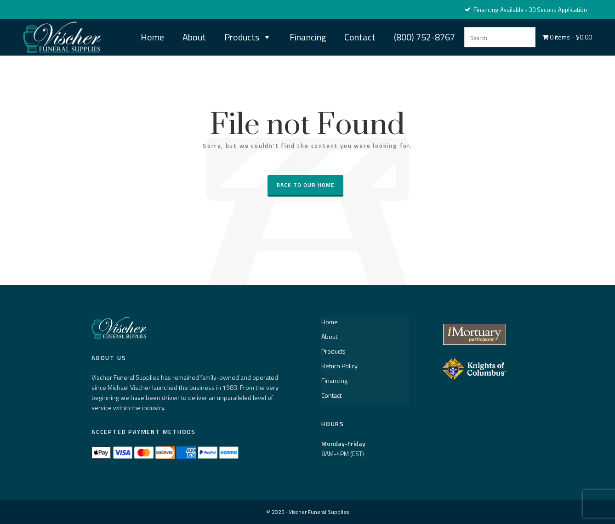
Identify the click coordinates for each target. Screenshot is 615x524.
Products (247, 37)
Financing (308, 37)
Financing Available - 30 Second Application (526, 9)
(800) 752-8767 (424, 37)
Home (152, 37)
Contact (360, 37)
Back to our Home (305, 184)
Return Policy (339, 366)
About (194, 37)
